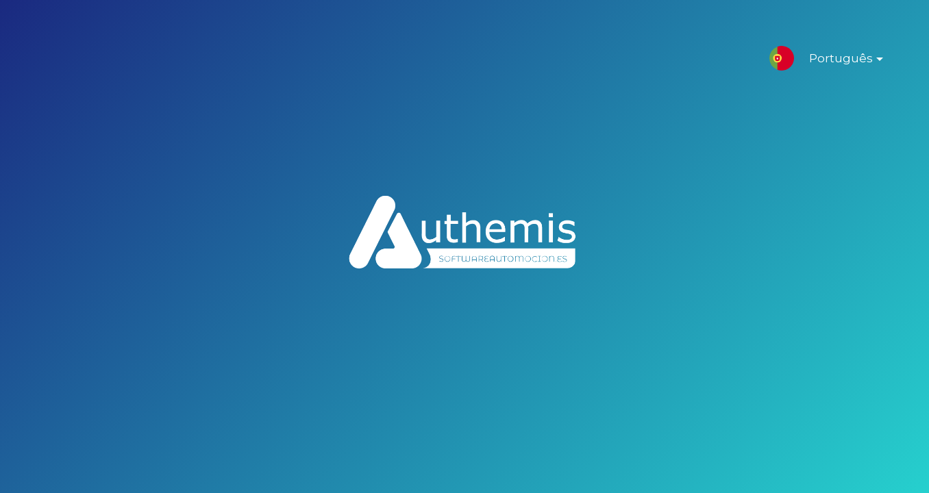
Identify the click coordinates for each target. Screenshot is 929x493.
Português (835, 61)
